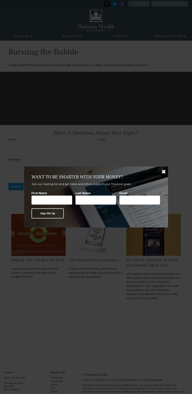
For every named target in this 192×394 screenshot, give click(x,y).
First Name (39, 193)
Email (123, 193)
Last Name (83, 193)
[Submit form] (48, 213)
